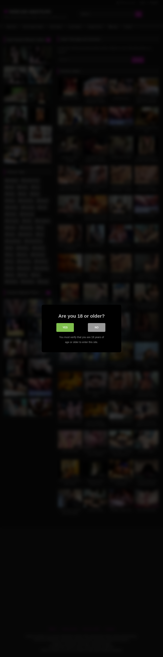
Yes (65, 327)
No (97, 327)
